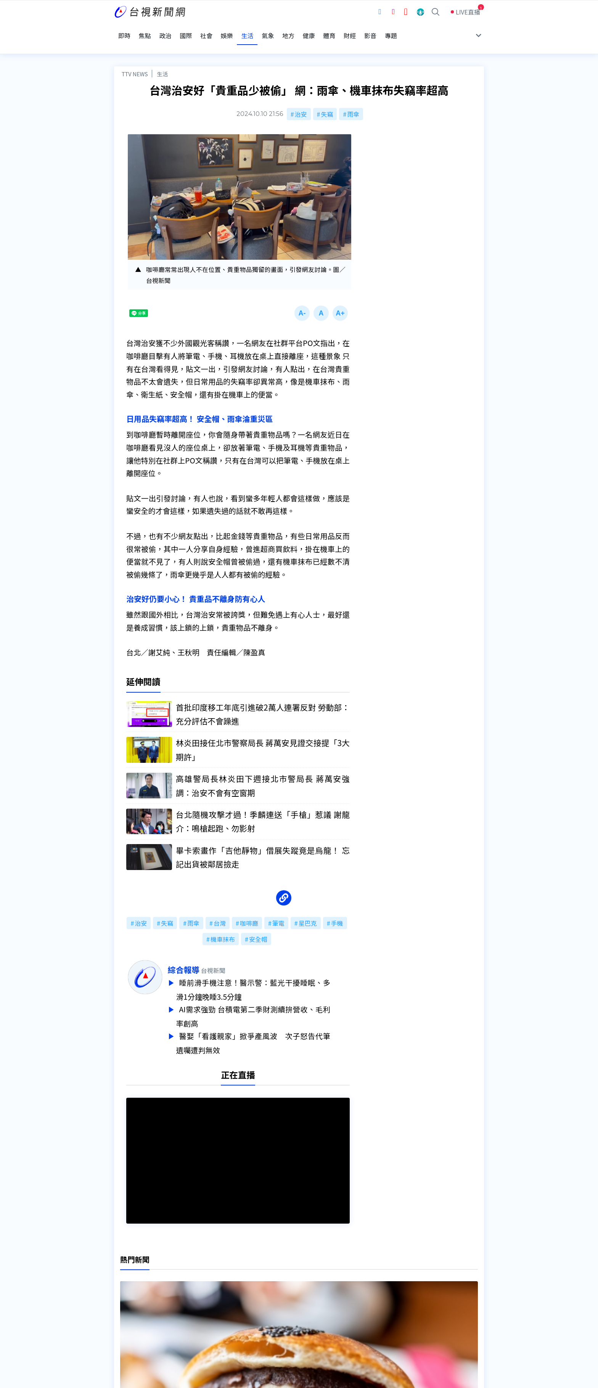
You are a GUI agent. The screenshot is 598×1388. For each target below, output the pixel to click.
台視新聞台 (377, 1229)
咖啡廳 (249, 910)
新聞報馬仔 (209, 1307)
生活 (162, 58)
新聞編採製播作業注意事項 (310, 1286)
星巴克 (308, 910)
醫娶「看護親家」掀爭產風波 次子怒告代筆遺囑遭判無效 (273, 1027)
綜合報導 (203, 956)
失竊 (327, 98)
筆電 (278, 910)
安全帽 (258, 926)
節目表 (123, 1307)
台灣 (220, 910)
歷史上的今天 (212, 1318)
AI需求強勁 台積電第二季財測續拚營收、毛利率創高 (273, 1001)
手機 (337, 910)
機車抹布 (223, 926)
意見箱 (203, 1296)
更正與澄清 (209, 1286)
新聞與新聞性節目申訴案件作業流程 (322, 1296)
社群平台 (126, 1318)
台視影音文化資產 (138, 1286)
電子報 (282, 1307)
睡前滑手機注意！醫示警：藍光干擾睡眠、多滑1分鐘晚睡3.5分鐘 (273, 976)
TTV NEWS (135, 58)
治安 (301, 98)
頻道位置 (126, 1296)
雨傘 (353, 98)
